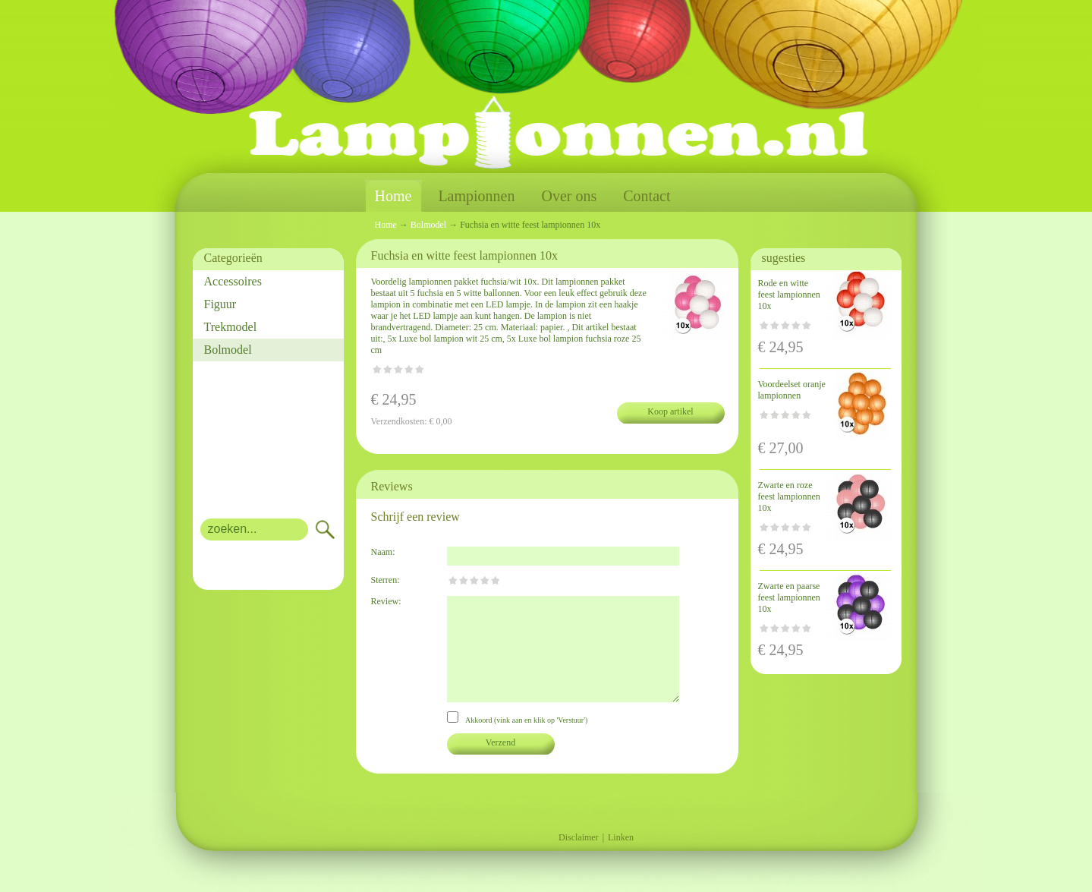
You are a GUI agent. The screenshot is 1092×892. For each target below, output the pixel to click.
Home (393, 196)
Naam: (383, 552)
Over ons (568, 196)
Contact (646, 196)
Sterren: (385, 580)
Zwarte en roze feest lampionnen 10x (789, 496)
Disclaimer (579, 837)
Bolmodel (228, 349)
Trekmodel (230, 326)
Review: (386, 601)
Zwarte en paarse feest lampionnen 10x (789, 597)
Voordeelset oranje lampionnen (792, 390)
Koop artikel (670, 411)
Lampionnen (476, 196)
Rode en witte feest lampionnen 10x (789, 294)
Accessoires (233, 281)
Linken (621, 837)
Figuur (220, 304)
